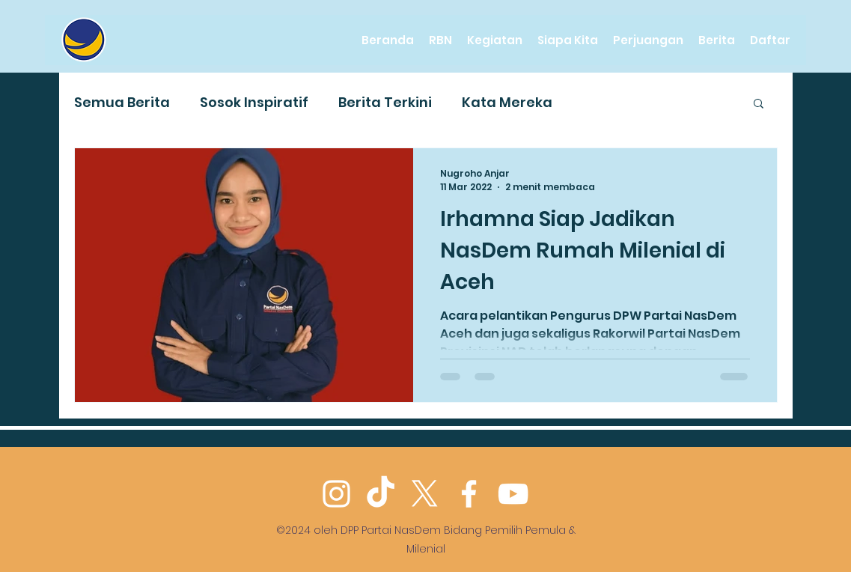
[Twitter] (424, 493)
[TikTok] (380, 493)
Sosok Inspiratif (254, 102)
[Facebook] (469, 493)
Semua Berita (122, 102)
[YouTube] (513, 493)
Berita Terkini (385, 102)
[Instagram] (336, 493)
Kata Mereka (507, 102)
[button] (758, 104)
